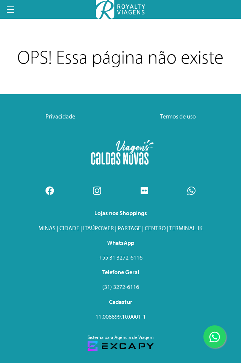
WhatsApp (120, 242)
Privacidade (60, 116)
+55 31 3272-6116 (120, 257)
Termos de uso (178, 116)
